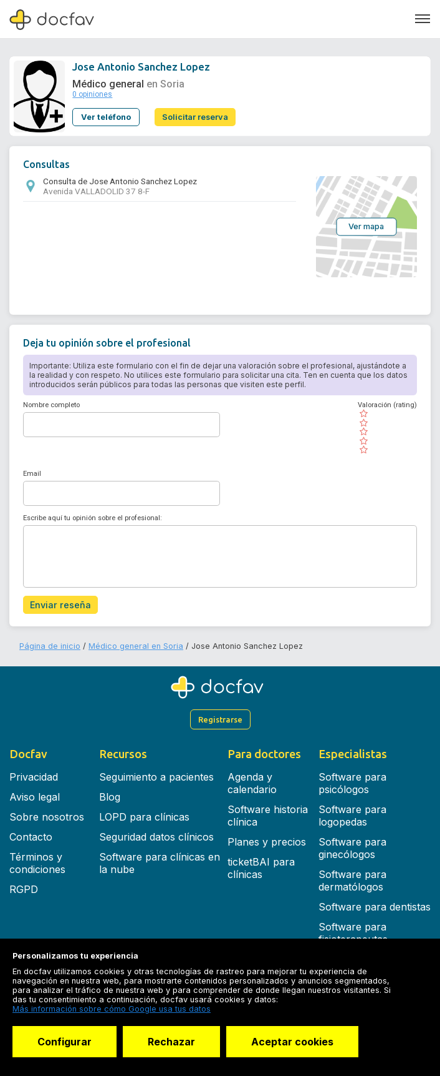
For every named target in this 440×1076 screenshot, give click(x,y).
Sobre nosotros (46, 817)
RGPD (23, 889)
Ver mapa (366, 226)
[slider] (387, 431)
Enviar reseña (60, 605)
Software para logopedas (352, 815)
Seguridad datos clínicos (156, 837)
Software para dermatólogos (352, 880)
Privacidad (33, 777)
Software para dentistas (374, 907)
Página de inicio (49, 646)
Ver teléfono (106, 117)
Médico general (108, 84)
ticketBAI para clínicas (261, 868)
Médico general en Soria (135, 646)
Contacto (30, 837)
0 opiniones (92, 94)
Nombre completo (51, 405)
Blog (109, 797)
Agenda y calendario (252, 783)
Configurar (64, 1041)
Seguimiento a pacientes (156, 777)
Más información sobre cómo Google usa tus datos (111, 1009)
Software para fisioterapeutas (353, 933)
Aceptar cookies (292, 1041)
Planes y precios (266, 842)
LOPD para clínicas (144, 817)
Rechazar (171, 1041)
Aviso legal (34, 797)
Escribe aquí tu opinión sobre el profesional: (92, 518)
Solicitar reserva (195, 117)
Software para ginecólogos (352, 848)
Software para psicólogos (352, 783)
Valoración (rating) (387, 405)
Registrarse (220, 719)
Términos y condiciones (37, 863)
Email (32, 474)
